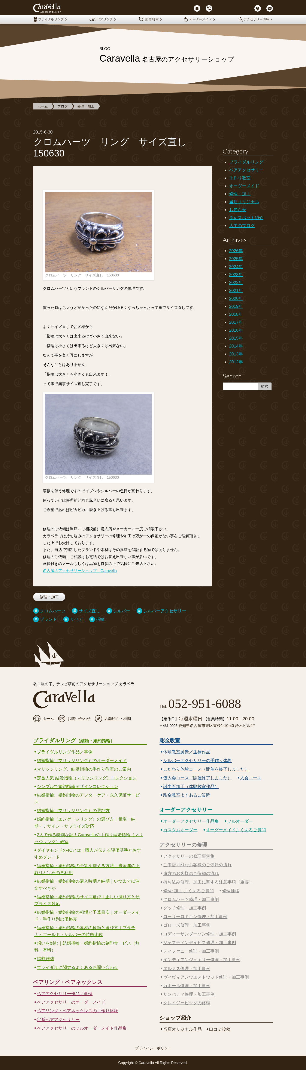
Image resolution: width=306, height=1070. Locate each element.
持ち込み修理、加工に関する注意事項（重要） (208, 882)
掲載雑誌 (45, 958)
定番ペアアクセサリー (58, 1019)
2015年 (236, 338)
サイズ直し (89, 611)
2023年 (236, 274)
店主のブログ (242, 225)
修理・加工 (85, 106)
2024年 (236, 266)
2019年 (236, 306)
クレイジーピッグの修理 (186, 1002)
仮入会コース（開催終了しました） (197, 778)
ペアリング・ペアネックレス (68, 982)
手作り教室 (240, 178)
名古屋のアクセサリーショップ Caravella (80, 571)
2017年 (236, 322)
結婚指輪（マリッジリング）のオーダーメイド (82, 760)
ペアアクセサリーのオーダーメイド (71, 1002)
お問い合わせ (79, 718)
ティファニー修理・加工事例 (191, 951)
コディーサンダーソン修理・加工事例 (199, 934)
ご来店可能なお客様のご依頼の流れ (197, 864)
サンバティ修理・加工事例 (189, 994)
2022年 (236, 282)
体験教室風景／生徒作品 (186, 752)
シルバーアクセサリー (164, 611)
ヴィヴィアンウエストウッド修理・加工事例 (206, 977)
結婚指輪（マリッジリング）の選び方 (73, 810)
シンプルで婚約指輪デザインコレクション (77, 786)
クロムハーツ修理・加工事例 (191, 899)
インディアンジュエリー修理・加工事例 (201, 959)
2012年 (236, 362)
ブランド (48, 619)
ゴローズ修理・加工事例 (186, 925)
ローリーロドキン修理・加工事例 (195, 916)
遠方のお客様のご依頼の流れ (191, 873)
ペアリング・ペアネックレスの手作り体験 (77, 1010)
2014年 (236, 346)
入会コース (250, 778)
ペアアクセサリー (246, 170)
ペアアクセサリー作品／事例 (65, 993)
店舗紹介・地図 (117, 718)
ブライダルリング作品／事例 (65, 752)
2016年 (236, 330)
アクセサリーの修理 (183, 845)
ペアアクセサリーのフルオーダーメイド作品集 (82, 1028)
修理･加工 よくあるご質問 (188, 890)
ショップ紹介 (175, 1018)
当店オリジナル (244, 201)
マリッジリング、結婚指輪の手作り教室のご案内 (84, 769)
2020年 (236, 298)
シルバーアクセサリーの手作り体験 (197, 760)
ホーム (42, 106)
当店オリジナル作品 (182, 1029)
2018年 (236, 314)
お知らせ (237, 209)
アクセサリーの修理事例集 (189, 856)
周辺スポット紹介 (246, 217)
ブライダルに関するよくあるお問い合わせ (77, 967)
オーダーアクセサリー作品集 (191, 821)
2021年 (236, 290)
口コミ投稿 (219, 1029)
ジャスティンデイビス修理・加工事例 (199, 942)
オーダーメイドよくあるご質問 (236, 829)
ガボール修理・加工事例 (186, 985)
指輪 (100, 619)
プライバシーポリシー (153, 1048)
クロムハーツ (53, 611)
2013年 (236, 354)
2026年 (236, 250)
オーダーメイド (244, 186)
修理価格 (230, 890)
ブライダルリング (246, 162)
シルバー (121, 611)
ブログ (62, 106)
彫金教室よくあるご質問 (186, 795)
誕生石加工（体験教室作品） (191, 786)
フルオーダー (240, 821)
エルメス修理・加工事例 (186, 968)
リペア (76, 619)
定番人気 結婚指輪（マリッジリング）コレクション (87, 778)
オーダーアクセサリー (186, 810)
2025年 (236, 258)
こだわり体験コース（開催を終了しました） (206, 769)
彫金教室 (170, 740)
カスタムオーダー (180, 829)
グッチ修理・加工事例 (184, 908)
